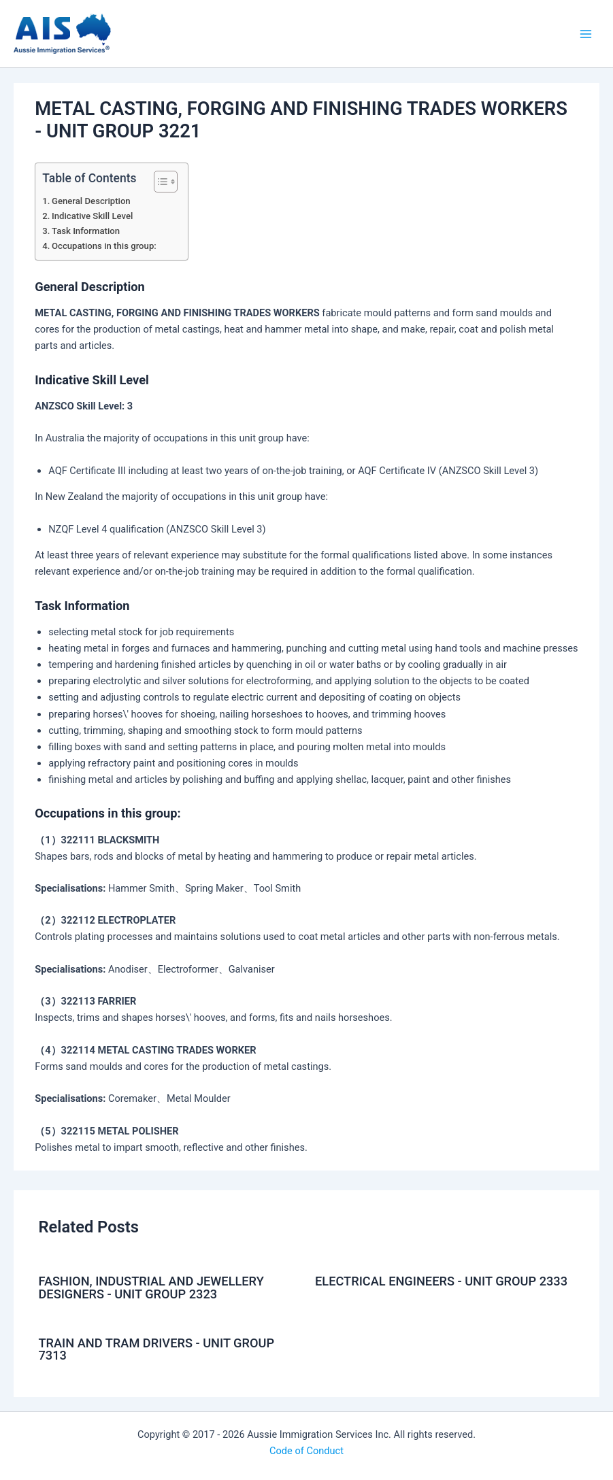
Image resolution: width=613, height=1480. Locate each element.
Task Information (86, 231)
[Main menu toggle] (585, 33)
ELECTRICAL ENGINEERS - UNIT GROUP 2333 (441, 1281)
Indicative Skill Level (92, 216)
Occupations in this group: (104, 246)
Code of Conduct (306, 1451)
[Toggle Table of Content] (159, 181)
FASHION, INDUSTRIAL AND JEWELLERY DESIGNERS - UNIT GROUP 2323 (150, 1287)
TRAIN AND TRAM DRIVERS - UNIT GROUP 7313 (156, 1349)
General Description (91, 201)
